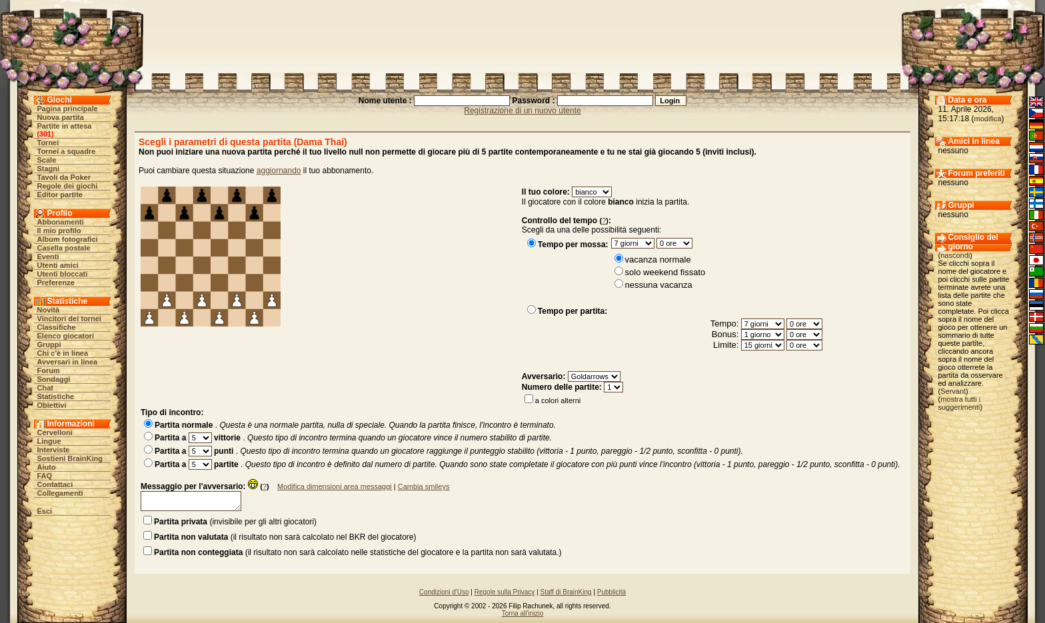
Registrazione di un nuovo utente (522, 110)
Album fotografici (67, 239)
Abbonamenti (60, 222)
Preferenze (56, 283)
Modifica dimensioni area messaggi (334, 486)
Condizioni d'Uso (444, 592)
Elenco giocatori (66, 336)
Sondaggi (54, 379)
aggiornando (279, 170)
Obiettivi (52, 405)
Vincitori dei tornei (69, 318)
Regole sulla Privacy (505, 592)
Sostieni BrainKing (70, 458)
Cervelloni (55, 432)
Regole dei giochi (67, 186)
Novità (48, 310)
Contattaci (55, 484)
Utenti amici (58, 265)
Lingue (49, 441)
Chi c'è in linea (63, 353)
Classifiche (56, 327)
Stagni (48, 169)
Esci (45, 511)
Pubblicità (611, 592)
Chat (45, 388)
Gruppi (49, 344)
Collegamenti (60, 493)
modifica (988, 119)
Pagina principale (67, 109)
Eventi (48, 257)
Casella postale (64, 248)
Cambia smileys (424, 486)
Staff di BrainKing (566, 592)
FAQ (45, 476)
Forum (48, 370)
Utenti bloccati (62, 274)
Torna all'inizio (523, 613)
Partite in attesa (64, 126)
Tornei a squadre (66, 151)
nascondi (955, 255)
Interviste (53, 450)
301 (45, 134)
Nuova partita (60, 117)
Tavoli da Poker (64, 177)
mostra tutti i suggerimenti (959, 403)
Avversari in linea (67, 362)
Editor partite (60, 195)
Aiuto (46, 467)
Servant (953, 391)
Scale (47, 160)
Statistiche (56, 396)
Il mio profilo (59, 231)
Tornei (48, 143)
